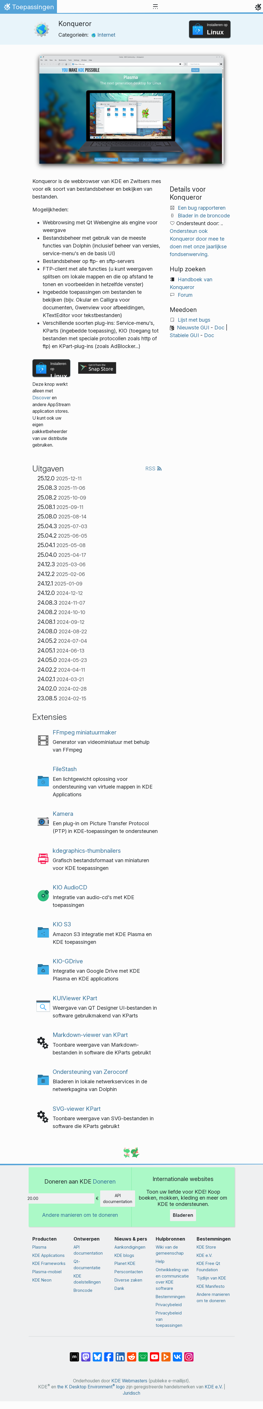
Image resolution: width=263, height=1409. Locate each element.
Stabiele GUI (184, 335)
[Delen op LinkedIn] (120, 1354)
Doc (219, 328)
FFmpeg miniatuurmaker (84, 732)
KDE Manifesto (211, 1286)
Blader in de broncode (204, 216)
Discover (41, 397)
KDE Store (206, 1247)
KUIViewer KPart (75, 998)
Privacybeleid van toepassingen (169, 1319)
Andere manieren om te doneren (80, 1215)
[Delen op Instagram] (188, 1354)
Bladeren (183, 1215)
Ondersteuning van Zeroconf (90, 1071)
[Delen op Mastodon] (85, 1354)
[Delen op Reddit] (131, 1354)
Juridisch (131, 1393)
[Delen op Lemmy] (143, 1354)
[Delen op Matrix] (74, 1354)
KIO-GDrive (68, 961)
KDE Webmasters (129, 1381)
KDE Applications (48, 1255)
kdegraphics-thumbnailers (87, 850)
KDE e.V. (204, 1255)
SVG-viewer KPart (77, 1108)
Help (160, 1261)
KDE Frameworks (49, 1263)
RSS (153, 468)
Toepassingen (28, 8)
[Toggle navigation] (155, 7)
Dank (119, 1288)
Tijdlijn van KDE (211, 1278)
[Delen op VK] (177, 1354)
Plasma (39, 1247)
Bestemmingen (170, 1296)
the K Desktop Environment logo (91, 1387)
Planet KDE (124, 1263)
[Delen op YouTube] (154, 1354)
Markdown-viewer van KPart (90, 1034)
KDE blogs (124, 1255)
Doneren (104, 1181)
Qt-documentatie (87, 1264)
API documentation (117, 1198)
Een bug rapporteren (202, 208)
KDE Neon (42, 1280)
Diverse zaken (128, 1280)
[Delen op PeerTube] (166, 1354)
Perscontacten (128, 1271)
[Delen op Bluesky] (97, 1354)
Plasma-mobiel (47, 1271)
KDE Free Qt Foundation (208, 1266)
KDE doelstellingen (87, 1279)
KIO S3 (62, 924)
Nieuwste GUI (193, 328)
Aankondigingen (129, 1247)
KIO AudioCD (70, 887)
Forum (185, 295)
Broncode (83, 1290)
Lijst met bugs (194, 320)
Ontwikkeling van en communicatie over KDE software (172, 1279)
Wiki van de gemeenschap (170, 1250)
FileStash (65, 769)
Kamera (63, 813)
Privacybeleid (169, 1304)
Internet (103, 35)
